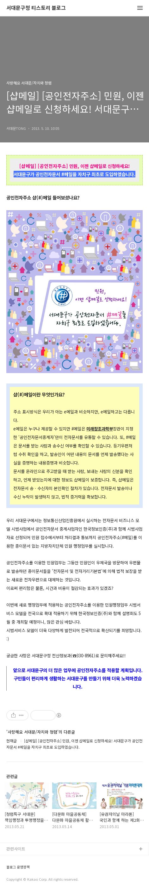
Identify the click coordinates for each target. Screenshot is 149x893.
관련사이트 (15, 849)
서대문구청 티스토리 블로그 (36, 8)
